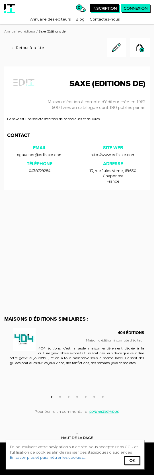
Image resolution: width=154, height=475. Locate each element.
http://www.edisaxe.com (113, 154)
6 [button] (94, 396)
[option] (77, 349)
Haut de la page (77, 438)
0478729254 (39, 170)
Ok (132, 460)
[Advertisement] (77, 235)
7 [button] (103, 396)
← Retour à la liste (27, 47)
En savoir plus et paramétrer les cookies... (48, 457)
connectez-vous (103, 411)
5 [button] (86, 396)
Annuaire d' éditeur (20, 31)
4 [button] (77, 396)
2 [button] (60, 396)
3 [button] (68, 396)
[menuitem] (50, 19)
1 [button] (51, 396)
